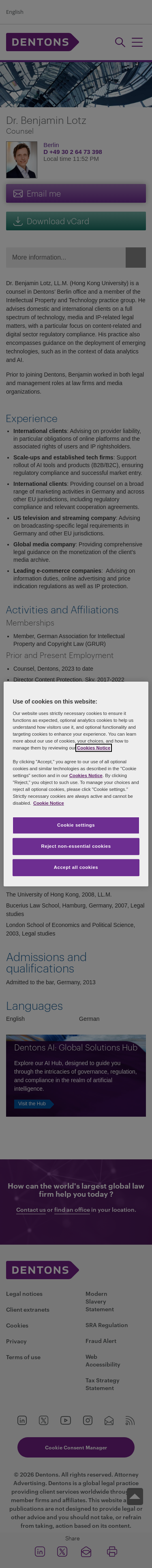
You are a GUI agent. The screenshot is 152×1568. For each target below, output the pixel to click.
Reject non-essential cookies (76, 846)
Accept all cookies (76, 867)
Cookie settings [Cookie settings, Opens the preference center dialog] (76, 825)
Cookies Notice (93, 747)
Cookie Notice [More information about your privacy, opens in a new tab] (48, 803)
